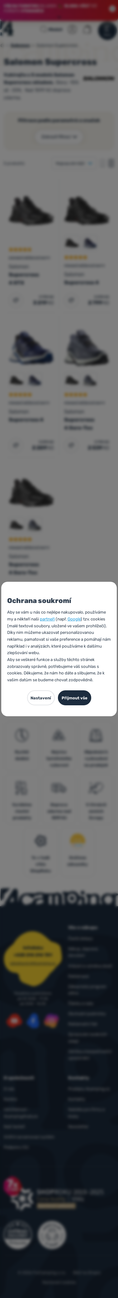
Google (74, 619)
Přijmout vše (74, 698)
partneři (47, 619)
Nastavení (41, 698)
